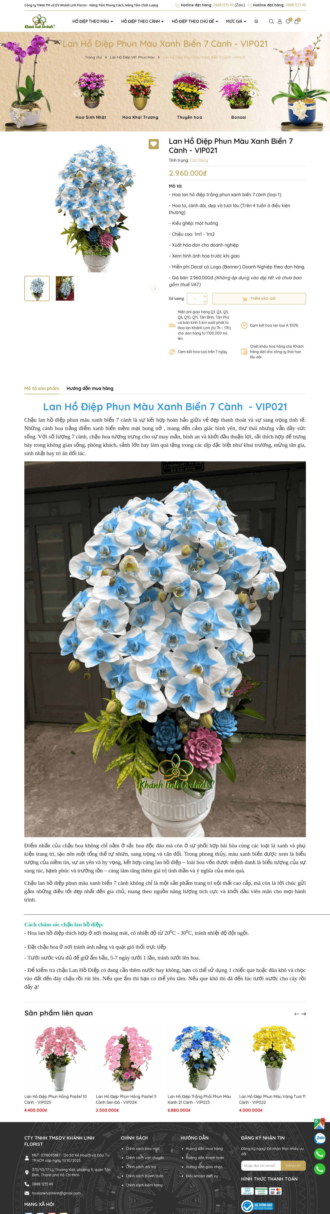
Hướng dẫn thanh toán (205, 1158)
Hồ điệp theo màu (91, 21)
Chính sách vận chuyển (145, 1158)
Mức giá (230, 21)
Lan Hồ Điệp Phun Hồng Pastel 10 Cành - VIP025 (55, 1099)
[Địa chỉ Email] (273, 1166)
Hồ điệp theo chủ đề (191, 21)
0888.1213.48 (296, 5)
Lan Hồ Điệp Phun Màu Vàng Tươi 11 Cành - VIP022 (272, 1099)
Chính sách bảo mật (143, 1148)
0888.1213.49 (223, 5)
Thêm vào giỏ (259, 298)
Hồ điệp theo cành (139, 21)
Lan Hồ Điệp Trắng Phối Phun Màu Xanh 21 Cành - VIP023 (199, 1099)
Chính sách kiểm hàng (144, 1185)
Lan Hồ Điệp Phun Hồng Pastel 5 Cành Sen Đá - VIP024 (126, 1099)
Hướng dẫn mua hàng (204, 1148)
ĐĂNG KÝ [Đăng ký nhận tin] (293, 1165)
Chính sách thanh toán (144, 1176)
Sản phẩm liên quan (58, 1012)
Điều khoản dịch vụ (202, 1176)
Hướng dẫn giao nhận (204, 1167)
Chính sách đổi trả (141, 1167)
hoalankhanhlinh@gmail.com (56, 1193)
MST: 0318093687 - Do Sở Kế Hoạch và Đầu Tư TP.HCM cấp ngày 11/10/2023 (70, 1158)
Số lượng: (176, 298)
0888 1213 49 (42, 1184)
